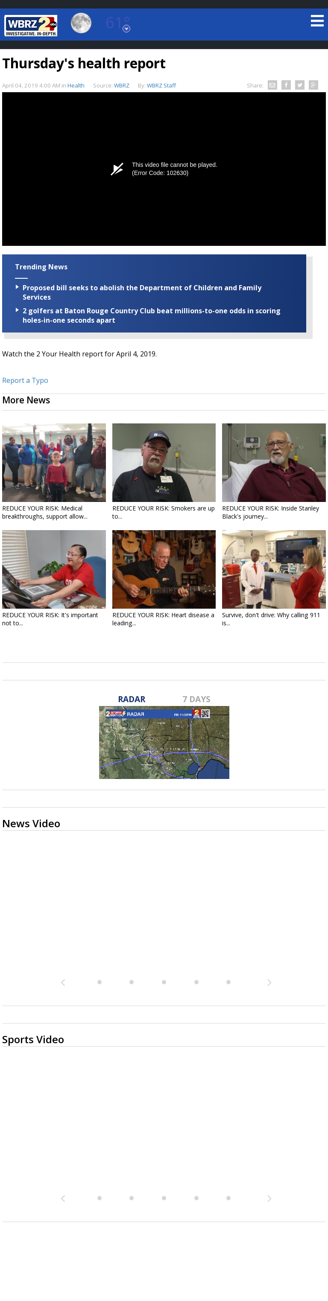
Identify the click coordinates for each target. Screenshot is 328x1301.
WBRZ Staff (161, 85)
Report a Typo (25, 380)
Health (76, 85)
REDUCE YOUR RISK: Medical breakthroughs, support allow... (45, 512)
